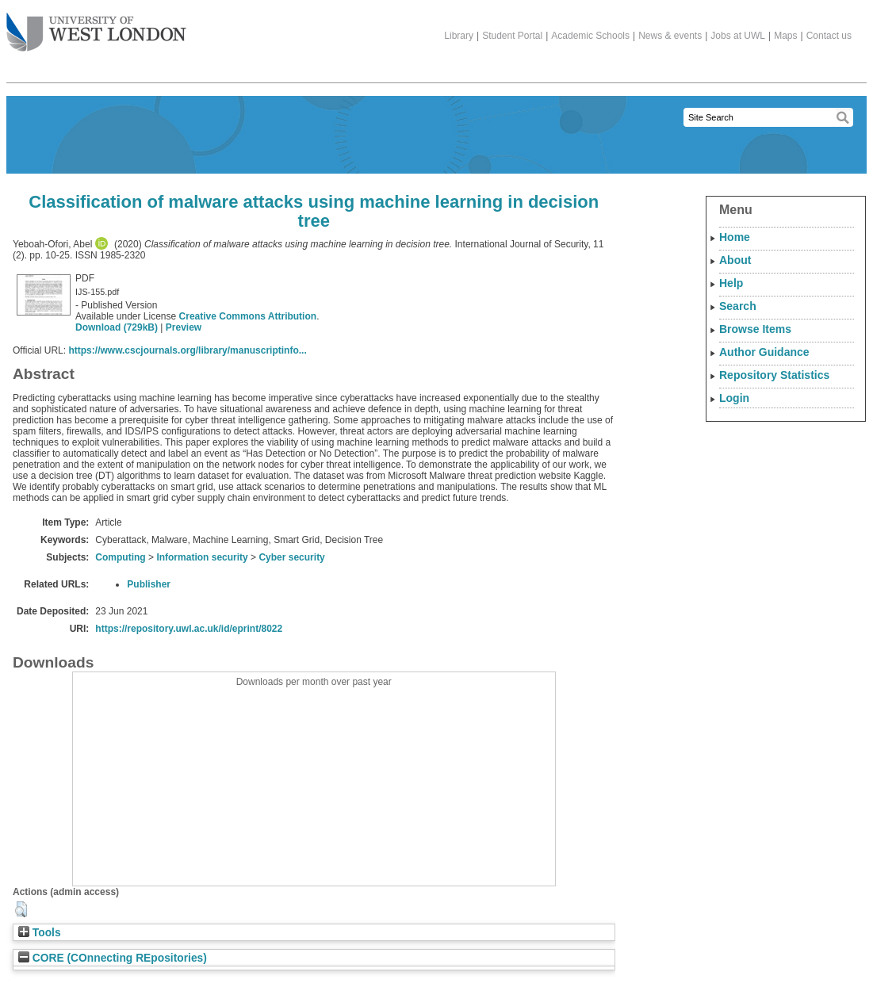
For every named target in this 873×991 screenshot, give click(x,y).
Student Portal (512, 35)
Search (737, 306)
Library (458, 35)
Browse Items (755, 329)
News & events (670, 35)
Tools (39, 933)
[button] (21, 909)
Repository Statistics (774, 375)
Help (731, 283)
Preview (183, 327)
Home (734, 237)
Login (734, 398)
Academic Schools (590, 35)
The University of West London (96, 26)
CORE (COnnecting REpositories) (112, 958)
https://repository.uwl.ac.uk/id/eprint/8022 (188, 628)
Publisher (148, 584)
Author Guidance (764, 352)
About (735, 260)
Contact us (829, 35)
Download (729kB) (116, 327)
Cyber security (291, 557)
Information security (201, 557)
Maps (785, 35)
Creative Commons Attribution (248, 316)
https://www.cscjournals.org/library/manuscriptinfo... (187, 350)
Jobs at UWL (737, 35)
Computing (120, 557)
